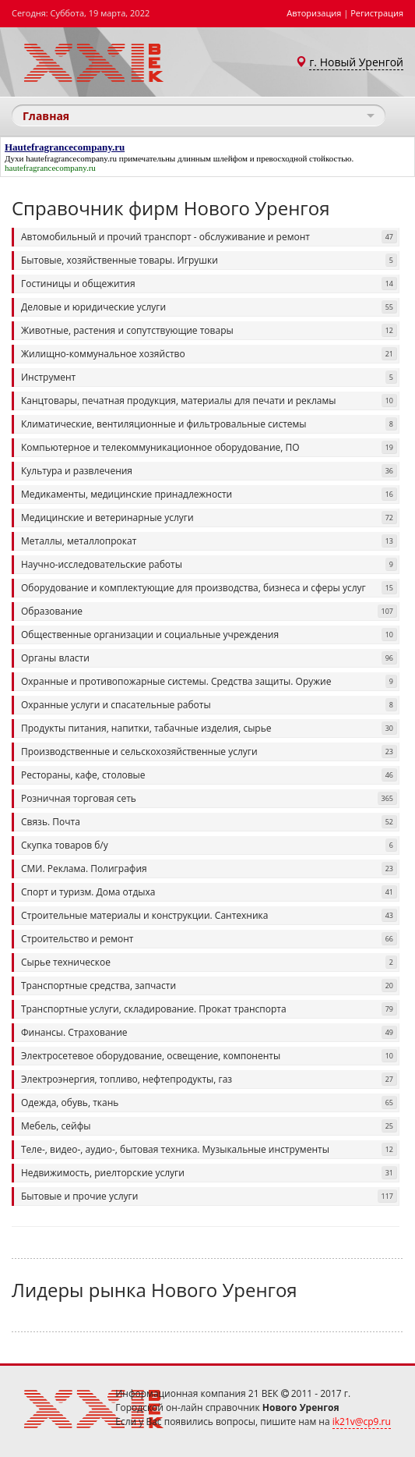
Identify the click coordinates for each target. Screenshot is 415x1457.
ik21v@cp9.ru (361, 1421)
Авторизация (314, 13)
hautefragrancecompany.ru (71, 158)
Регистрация (376, 13)
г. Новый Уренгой (356, 62)
